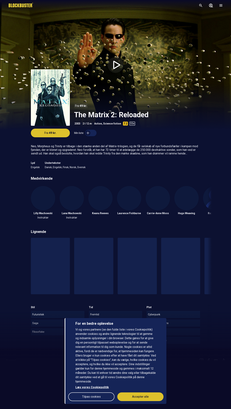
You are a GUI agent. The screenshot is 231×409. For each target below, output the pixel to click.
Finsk (66, 167)
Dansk (48, 167)
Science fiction (112, 123)
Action (98, 123)
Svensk (81, 167)
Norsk (73, 167)
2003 (77, 123)
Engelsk (35, 167)
